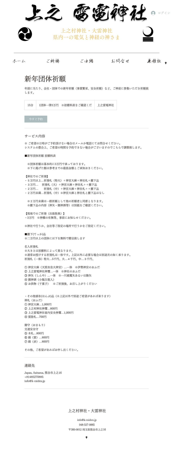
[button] (154, 61)
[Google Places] (165, 63)
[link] (35, 119)
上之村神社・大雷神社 (87, 411)
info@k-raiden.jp (87, 420)
